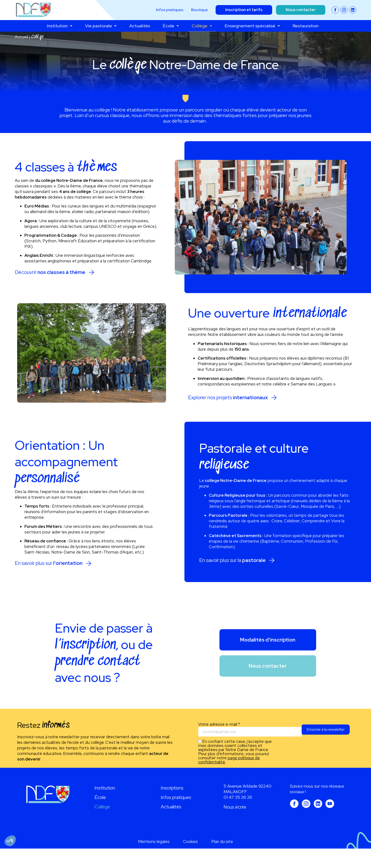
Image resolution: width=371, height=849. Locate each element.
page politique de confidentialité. (229, 760)
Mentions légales (154, 842)
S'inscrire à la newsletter (324, 732)
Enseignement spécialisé (252, 26)
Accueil (21, 36)
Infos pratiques (176, 798)
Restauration (306, 26)
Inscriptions (172, 788)
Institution (59, 26)
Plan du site (222, 842)
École (171, 26)
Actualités (139, 26)
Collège (202, 26)
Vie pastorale (100, 26)
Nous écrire (235, 808)
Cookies (190, 842)
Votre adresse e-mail (219, 725)
